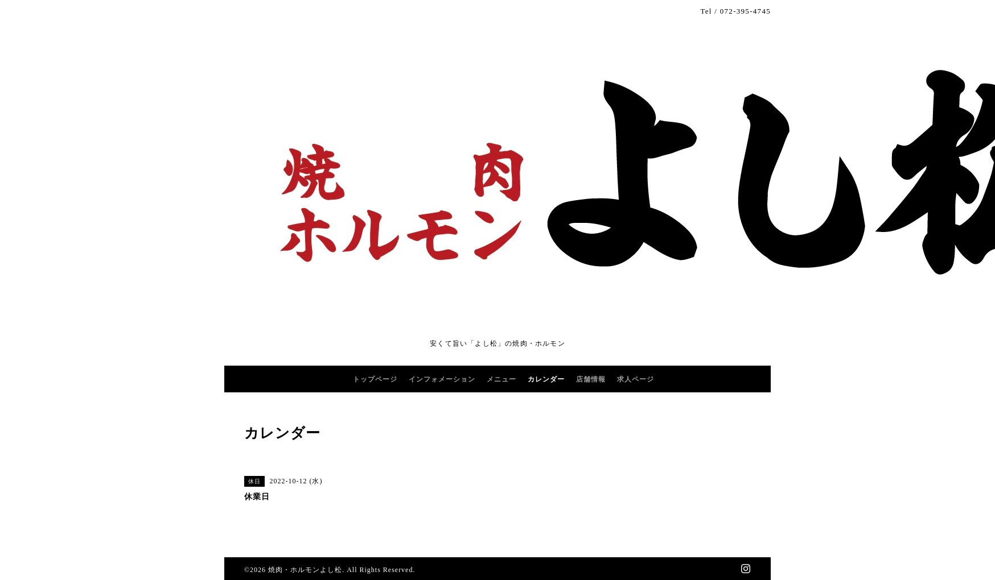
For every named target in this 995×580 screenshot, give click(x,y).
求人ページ (635, 379)
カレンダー (546, 379)
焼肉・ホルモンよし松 (305, 570)
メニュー (501, 379)
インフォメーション (442, 379)
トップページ (375, 379)
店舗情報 (591, 379)
